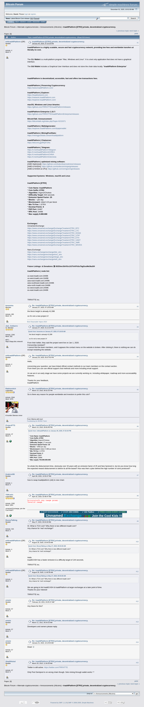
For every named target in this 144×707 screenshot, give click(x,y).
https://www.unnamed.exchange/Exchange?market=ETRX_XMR (53, 242)
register (33, 14)
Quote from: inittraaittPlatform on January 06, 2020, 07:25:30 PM (49, 431)
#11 (137, 571)
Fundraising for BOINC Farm (37, 421)
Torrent (36, 18)
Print (136, 33)
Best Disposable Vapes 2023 (37, 322)
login (26, 14)
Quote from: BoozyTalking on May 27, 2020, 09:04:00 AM (47, 546)
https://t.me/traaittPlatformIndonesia (41, 157)
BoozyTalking (11, 520)
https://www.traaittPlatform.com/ (40, 88)
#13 (137, 622)
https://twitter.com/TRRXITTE (56, 667)
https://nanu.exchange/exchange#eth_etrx (44, 259)
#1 (138, 43)
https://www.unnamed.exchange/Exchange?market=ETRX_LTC (53, 231)
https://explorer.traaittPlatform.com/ (41, 100)
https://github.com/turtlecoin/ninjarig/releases (60, 166)
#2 (138, 306)
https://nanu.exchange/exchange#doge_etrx (45, 257)
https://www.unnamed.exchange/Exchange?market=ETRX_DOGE (54, 233)
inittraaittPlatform (13, 42)
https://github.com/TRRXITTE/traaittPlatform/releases (49, 107)
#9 (138, 521)
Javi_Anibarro (11, 326)
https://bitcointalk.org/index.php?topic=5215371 (46, 121)
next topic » (134, 31)
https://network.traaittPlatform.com (41, 97)
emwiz (8, 600)
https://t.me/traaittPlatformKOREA (41, 152)
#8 (138, 496)
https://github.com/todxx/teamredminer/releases (61, 164)
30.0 (31, 18)
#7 (138, 475)
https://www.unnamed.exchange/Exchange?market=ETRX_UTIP (53, 235)
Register (36, 22)
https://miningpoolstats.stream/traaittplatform (45, 135)
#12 (137, 601)
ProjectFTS (10, 425)
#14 (137, 642)
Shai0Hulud (10, 661)
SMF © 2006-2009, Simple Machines (81, 702)
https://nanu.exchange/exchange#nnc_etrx (44, 254)
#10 (137, 541)
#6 (138, 426)
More (43, 22)
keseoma (9, 305)
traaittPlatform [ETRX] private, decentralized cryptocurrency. (89, 27)
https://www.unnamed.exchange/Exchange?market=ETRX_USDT (54, 240)
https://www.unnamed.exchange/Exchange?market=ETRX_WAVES (54, 245)
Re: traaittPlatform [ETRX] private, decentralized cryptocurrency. (60, 305)
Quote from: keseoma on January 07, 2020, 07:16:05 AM (46, 331)
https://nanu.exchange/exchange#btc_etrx (44, 252)
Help (17, 22)
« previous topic (122, 31)
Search (23, 22)
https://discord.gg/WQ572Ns (38, 143)
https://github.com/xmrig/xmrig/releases (64, 169)
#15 (137, 662)
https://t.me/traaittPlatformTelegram (41, 150)
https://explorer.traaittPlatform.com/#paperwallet (46, 128)
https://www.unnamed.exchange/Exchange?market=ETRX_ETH (53, 238)
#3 (138, 327)
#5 (138, 389)
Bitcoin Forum (9, 27)
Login (29, 22)
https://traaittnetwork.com (37, 95)
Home (11, 22)
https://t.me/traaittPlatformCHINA (40, 154)
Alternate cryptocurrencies (28, 27)
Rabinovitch (10, 389)
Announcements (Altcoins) (51, 27)
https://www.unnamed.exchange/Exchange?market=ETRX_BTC (53, 228)
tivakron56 (10, 474)
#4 (138, 357)
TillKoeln (9, 495)
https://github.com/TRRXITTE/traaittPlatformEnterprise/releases (53, 114)
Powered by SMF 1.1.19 (58, 702)
